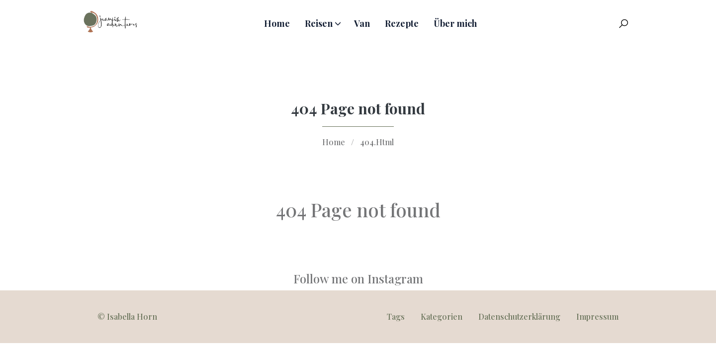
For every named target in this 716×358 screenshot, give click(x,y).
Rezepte (402, 23)
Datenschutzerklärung (519, 316)
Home (277, 23)
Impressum (597, 316)
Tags (396, 316)
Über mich (455, 23)
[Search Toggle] (623, 23)
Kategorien (441, 316)
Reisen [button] (319, 23)
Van (362, 23)
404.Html (377, 142)
